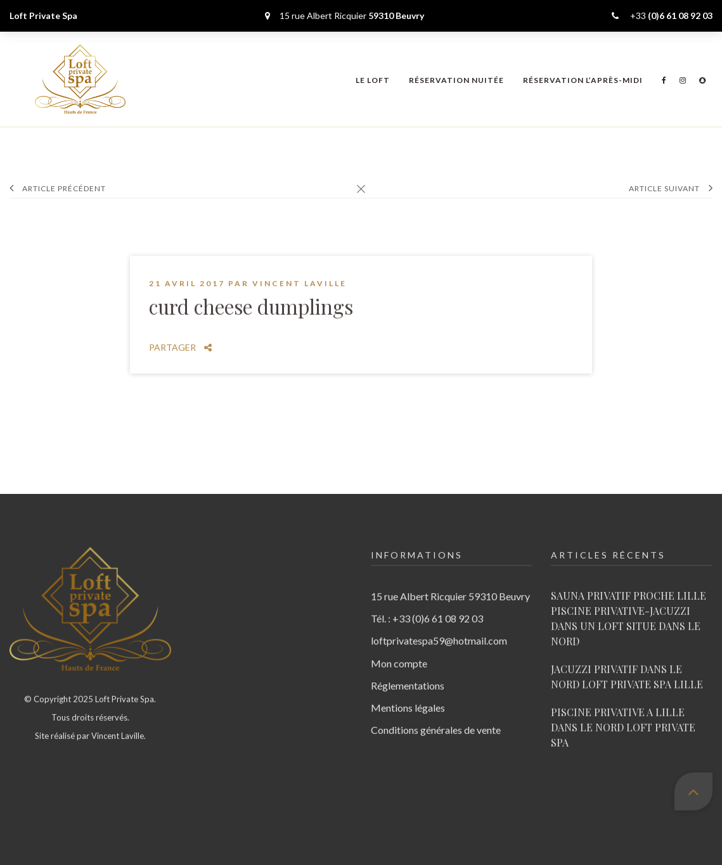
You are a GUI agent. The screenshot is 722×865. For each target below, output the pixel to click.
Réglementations (407, 672)
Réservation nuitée (456, 80)
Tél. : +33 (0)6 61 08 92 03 (427, 606)
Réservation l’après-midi (583, 80)
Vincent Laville (299, 270)
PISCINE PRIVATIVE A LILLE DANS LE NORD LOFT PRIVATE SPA (623, 714)
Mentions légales (408, 694)
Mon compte (399, 650)
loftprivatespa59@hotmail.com (439, 628)
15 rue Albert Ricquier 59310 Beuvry (450, 583)
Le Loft (373, 80)
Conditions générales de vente (436, 717)
